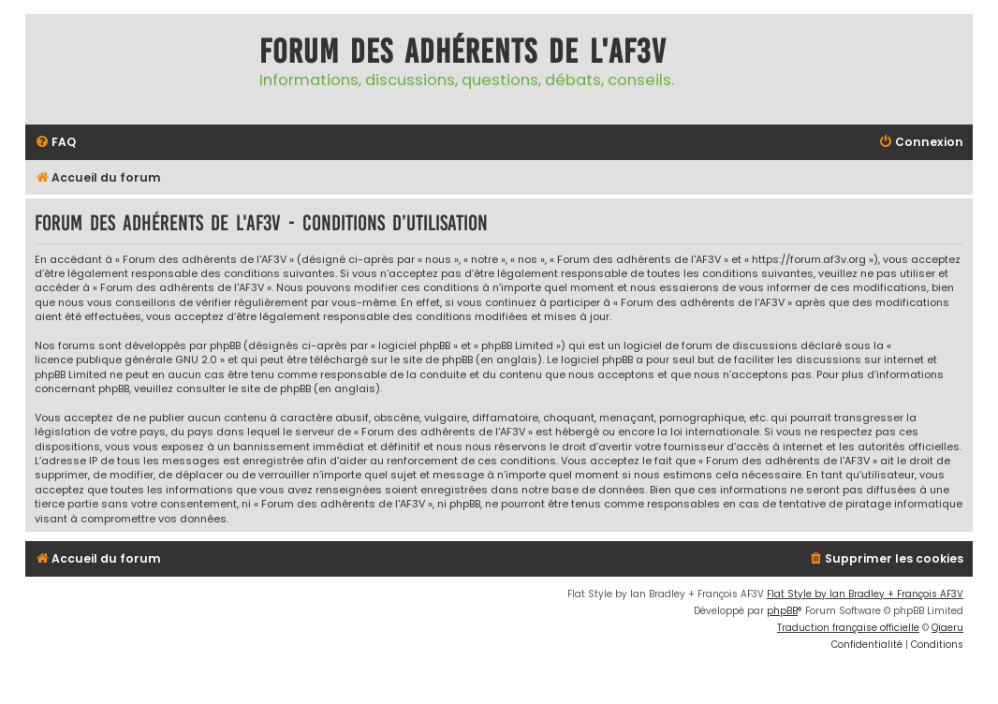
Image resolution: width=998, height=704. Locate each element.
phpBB (782, 611)
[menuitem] (55, 142)
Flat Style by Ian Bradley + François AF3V (865, 594)
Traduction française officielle (848, 628)
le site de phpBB (431, 360)
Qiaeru (947, 628)
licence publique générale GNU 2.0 (126, 360)
